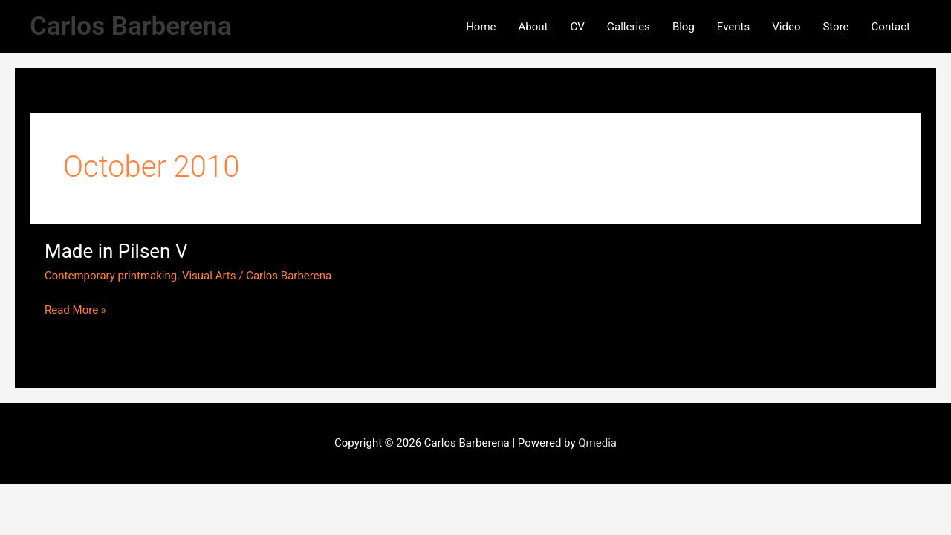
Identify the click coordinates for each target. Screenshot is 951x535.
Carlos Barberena (130, 26)
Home (481, 26)
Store (835, 26)
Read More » (75, 309)
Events (733, 26)
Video (786, 26)
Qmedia (597, 443)
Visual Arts (209, 275)
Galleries (628, 26)
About (533, 26)
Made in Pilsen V (116, 251)
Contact (891, 26)
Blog (683, 26)
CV (577, 26)
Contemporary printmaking (111, 275)
